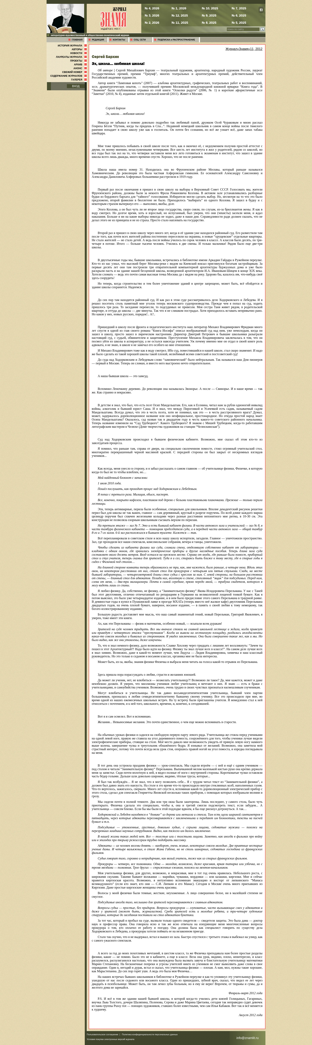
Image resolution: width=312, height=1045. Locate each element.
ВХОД (76, 86)
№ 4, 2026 (152, 8)
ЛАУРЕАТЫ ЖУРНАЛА (72, 57)
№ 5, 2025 (239, 22)
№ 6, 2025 (239, 15)
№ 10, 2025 (210, 8)
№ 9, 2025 (209, 15)
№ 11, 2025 (180, 22)
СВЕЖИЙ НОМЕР (75, 72)
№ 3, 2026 (152, 15)
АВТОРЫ (80, 49)
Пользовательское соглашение (102, 1034)
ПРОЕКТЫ (79, 60)
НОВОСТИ (79, 53)
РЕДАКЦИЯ (98, 39)
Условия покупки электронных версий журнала (110, 1039)
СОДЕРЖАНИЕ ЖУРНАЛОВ (69, 76)
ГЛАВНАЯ (77, 39)
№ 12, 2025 (180, 15)
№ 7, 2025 (239, 8)
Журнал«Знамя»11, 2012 (243, 49)
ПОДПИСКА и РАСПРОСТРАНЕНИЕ (176, 39)
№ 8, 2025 (209, 22)
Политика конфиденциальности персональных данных (150, 1034)
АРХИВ (81, 64)
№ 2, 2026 (152, 22)
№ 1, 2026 (179, 8)
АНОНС (80, 68)
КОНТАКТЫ (119, 39)
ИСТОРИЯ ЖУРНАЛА (73, 45)
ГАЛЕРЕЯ (79, 79)
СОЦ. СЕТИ (140, 39)
